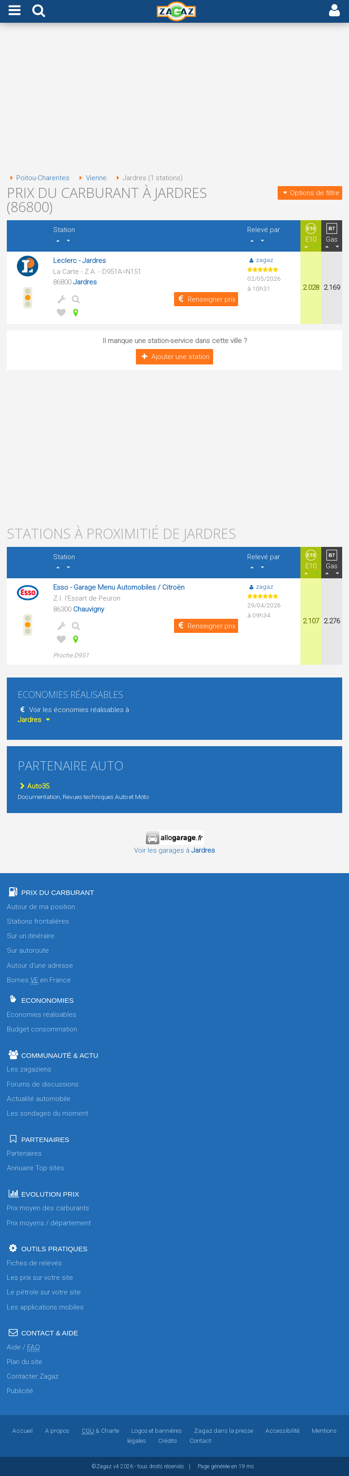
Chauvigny (88, 609)
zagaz (260, 259)
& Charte (100, 1430)
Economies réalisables (41, 1015)
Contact (200, 1440)
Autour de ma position (41, 907)
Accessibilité (282, 1430)
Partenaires (24, 1153)
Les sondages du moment (47, 1113)
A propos (57, 1430)
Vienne (91, 178)
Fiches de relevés (34, 1263)
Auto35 (33, 786)
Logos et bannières (156, 1430)
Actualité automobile (38, 1099)
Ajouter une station (174, 357)
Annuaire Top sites (35, 1168)
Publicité (20, 1391)
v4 (116, 1466)
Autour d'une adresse (40, 965)
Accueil (22, 1430)
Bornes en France (39, 980)
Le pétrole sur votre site (44, 1292)
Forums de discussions (43, 1084)
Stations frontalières (38, 921)
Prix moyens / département (49, 1223)
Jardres (85, 282)
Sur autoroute (28, 950)
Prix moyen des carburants (48, 1208)
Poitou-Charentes (38, 178)
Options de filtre (309, 193)
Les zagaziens (29, 1069)
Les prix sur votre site (40, 1278)
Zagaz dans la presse (223, 1430)
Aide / (23, 1347)
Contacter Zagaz (33, 1376)
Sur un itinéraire (31, 936)
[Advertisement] (174, 99)
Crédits (167, 1440)
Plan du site (24, 1362)
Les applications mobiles (45, 1307)
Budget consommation (42, 1029)
